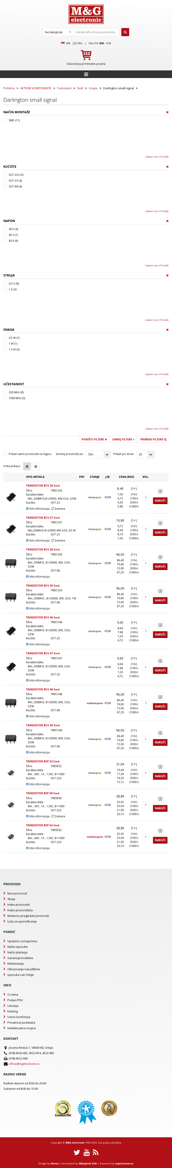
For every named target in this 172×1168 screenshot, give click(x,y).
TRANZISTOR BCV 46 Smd (43, 617)
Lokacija (12, 1006)
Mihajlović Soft (88, 1163)
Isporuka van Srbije (20, 975)
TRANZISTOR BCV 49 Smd (43, 725)
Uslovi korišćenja (18, 1017)
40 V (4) (13, 229)
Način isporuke (17, 947)
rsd (101, 43)
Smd (80, 88)
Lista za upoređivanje (22, 921)
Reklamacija (15, 963)
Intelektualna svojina (21, 1028)
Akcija (11, 899)
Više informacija (38, 509)
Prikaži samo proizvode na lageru (30, 454)
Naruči (160, 500)
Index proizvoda (18, 905)
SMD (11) (14, 120)
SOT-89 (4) (15, 186)
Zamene (58, 509)
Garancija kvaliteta (20, 958)
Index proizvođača (20, 910)
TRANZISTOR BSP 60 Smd (42, 793)
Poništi (165, 156)
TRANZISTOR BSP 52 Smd (42, 761)
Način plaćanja (17, 952)
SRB (65, 43)
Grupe (93, 88)
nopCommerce (124, 1163)
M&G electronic (75, 1142)
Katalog (12, 1011)
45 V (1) (13, 235)
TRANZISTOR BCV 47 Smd (43, 653)
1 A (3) (13, 289)
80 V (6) (13, 241)
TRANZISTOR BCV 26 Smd (43, 485)
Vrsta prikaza (11, 466)
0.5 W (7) (14, 338)
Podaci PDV (15, 1000)
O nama (12, 994)
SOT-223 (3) (16, 175)
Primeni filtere (153, 439)
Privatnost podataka (21, 1022)
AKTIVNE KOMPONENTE (35, 88)
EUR (108, 43)
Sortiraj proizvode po (69, 454)
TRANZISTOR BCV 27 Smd (43, 518)
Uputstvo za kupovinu (22, 941)
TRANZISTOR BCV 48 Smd (43, 689)
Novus (55, 1163)
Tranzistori (64, 88)
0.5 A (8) (14, 283)
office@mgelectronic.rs (24, 1064)
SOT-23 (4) (15, 181)
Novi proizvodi (17, 893)
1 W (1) (13, 344)
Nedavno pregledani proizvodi (28, 916)
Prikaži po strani (123, 454)
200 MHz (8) (16, 392)
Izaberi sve (151, 156)
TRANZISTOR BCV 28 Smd (43, 549)
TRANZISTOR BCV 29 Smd (43, 585)
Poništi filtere (94, 439)
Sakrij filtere (123, 439)
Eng (78, 43)
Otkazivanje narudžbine (23, 969)
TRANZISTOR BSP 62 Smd (42, 825)
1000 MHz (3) (17, 398)
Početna (9, 88)
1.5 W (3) (14, 349)
